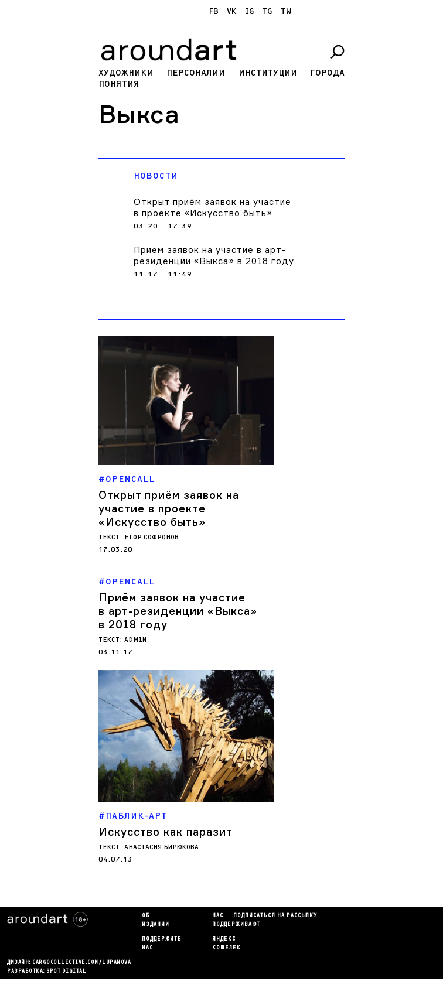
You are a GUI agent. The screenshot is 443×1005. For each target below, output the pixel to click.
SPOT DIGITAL (66, 971)
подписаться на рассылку (275, 916)
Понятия (118, 84)
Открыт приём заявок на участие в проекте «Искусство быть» (212, 207)
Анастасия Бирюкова (161, 847)
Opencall (130, 479)
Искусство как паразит (165, 831)
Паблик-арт (136, 816)
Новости (156, 176)
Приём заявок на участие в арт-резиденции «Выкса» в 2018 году (214, 255)
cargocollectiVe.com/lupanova (81, 962)
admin (135, 640)
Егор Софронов (151, 537)
